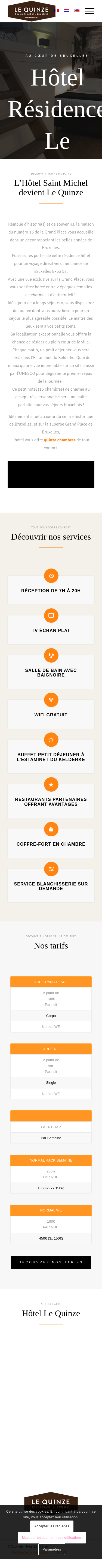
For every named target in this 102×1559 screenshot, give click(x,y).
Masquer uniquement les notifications (52, 1538)
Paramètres (51, 1549)
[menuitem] (86, 11)
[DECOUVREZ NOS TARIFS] (51, 1262)
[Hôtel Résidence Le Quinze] (42, 11)
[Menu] (86, 11)
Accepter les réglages (52, 1526)
